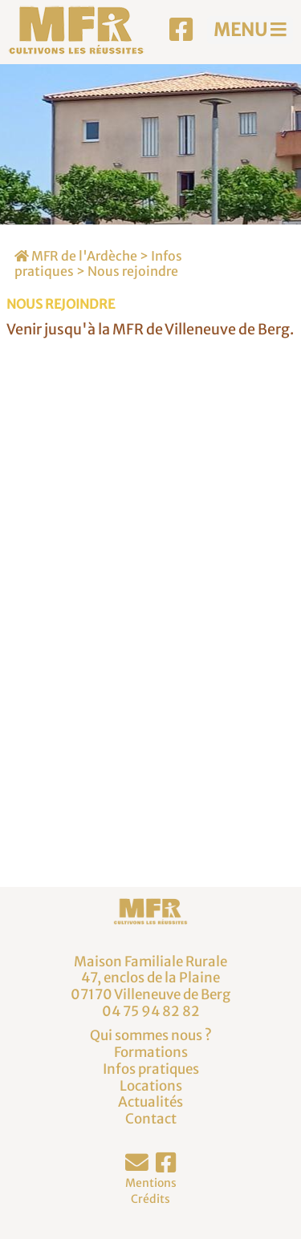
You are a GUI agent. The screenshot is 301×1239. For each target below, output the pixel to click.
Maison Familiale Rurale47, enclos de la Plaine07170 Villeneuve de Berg (150, 978)
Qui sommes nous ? (151, 1035)
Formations (151, 1052)
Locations (151, 1086)
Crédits (150, 1199)
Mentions (151, 1183)
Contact (151, 1119)
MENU (250, 29)
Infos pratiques (151, 1069)
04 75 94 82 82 (151, 1011)
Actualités (150, 1102)
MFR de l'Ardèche (75, 256)
